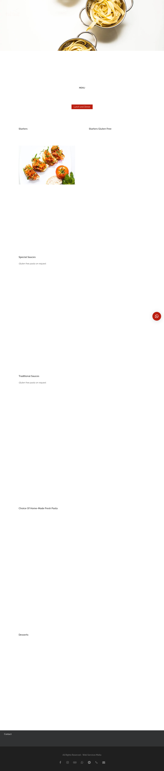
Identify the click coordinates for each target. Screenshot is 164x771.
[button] (156, 316)
